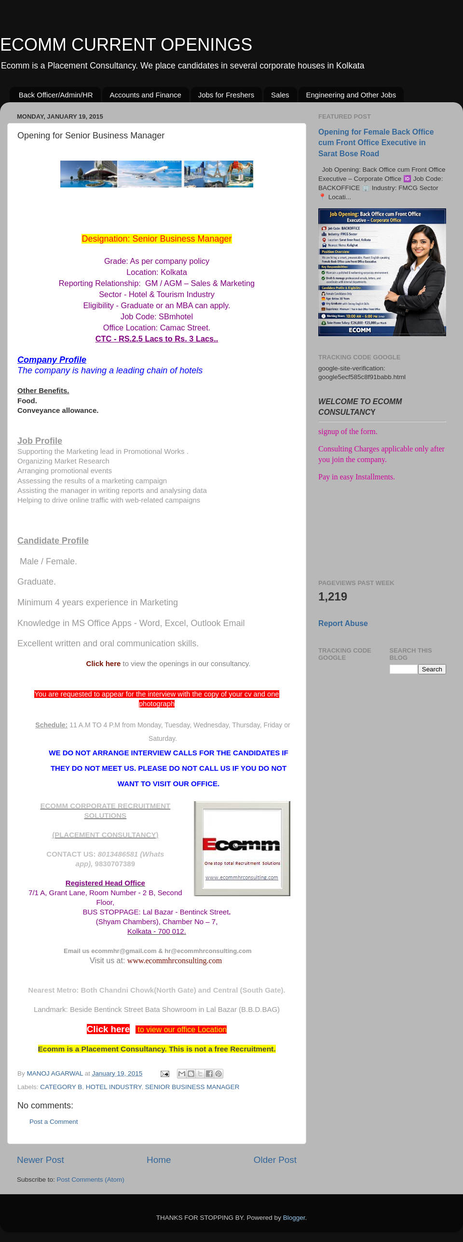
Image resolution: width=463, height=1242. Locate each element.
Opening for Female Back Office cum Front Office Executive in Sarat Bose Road (376, 142)
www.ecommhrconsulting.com (174, 960)
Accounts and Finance (145, 95)
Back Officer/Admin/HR (56, 95)
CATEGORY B (61, 1087)
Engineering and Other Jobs (351, 95)
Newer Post (40, 1160)
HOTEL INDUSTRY (113, 1087)
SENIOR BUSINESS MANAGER (192, 1087)
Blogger (294, 1217)
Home (159, 1160)
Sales (280, 95)
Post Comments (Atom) (90, 1179)
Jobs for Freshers (226, 95)
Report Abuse (343, 623)
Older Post (275, 1160)
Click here (103, 663)
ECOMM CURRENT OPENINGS (126, 45)
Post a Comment (53, 1121)
